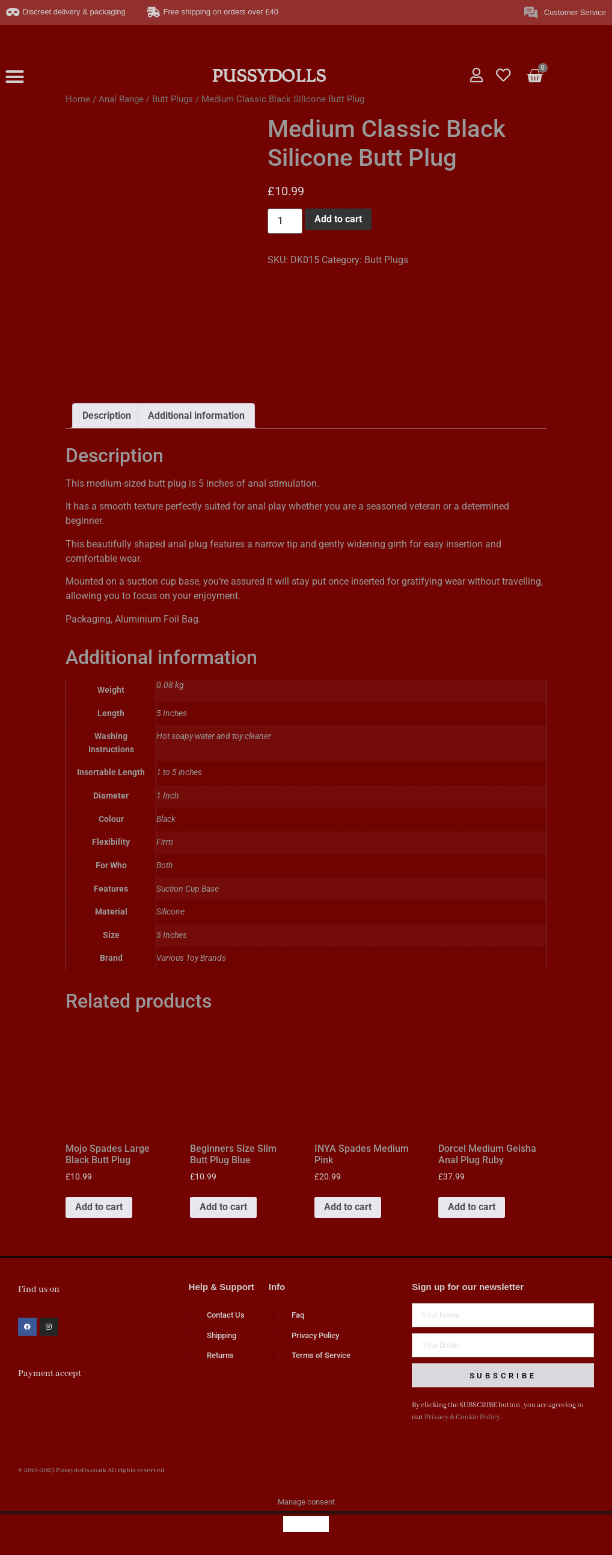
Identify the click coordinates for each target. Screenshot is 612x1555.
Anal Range (121, 99)
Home (78, 99)
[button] (15, 77)
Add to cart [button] (99, 1207)
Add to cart (338, 219)
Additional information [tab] (196, 415)
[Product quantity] (285, 221)
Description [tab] (106, 415)
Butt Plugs (172, 99)
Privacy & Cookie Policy (462, 1417)
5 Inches (171, 935)
